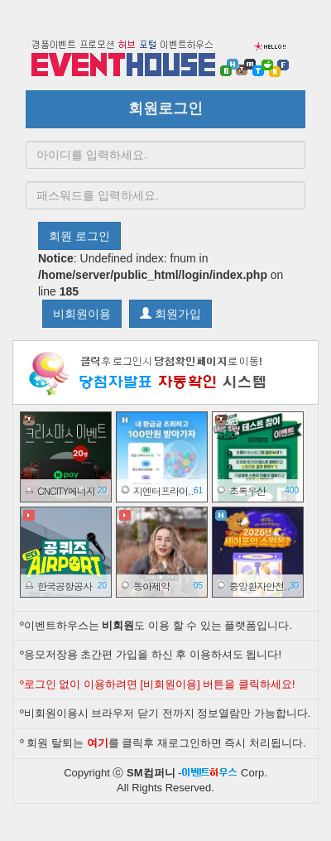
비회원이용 (82, 313)
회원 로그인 (79, 236)
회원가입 (170, 313)
